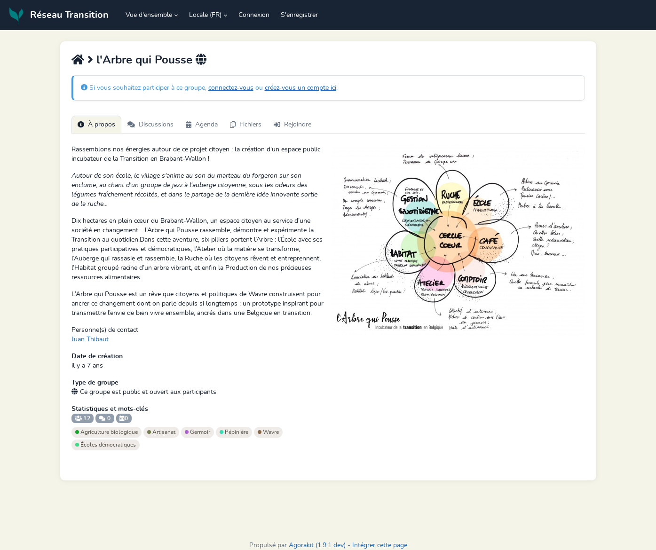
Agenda (202, 124)
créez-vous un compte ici (300, 88)
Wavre (268, 432)
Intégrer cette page (379, 545)
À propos (96, 124)
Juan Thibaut (90, 339)
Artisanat (161, 432)
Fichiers (245, 124)
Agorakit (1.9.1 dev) (317, 545)
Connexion (253, 15)
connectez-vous (230, 88)
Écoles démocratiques (105, 445)
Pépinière (234, 432)
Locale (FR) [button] (205, 15)
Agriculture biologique (106, 432)
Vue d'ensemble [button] (149, 15)
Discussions (150, 124)
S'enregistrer (299, 15)
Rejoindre (292, 124)
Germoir (197, 432)
